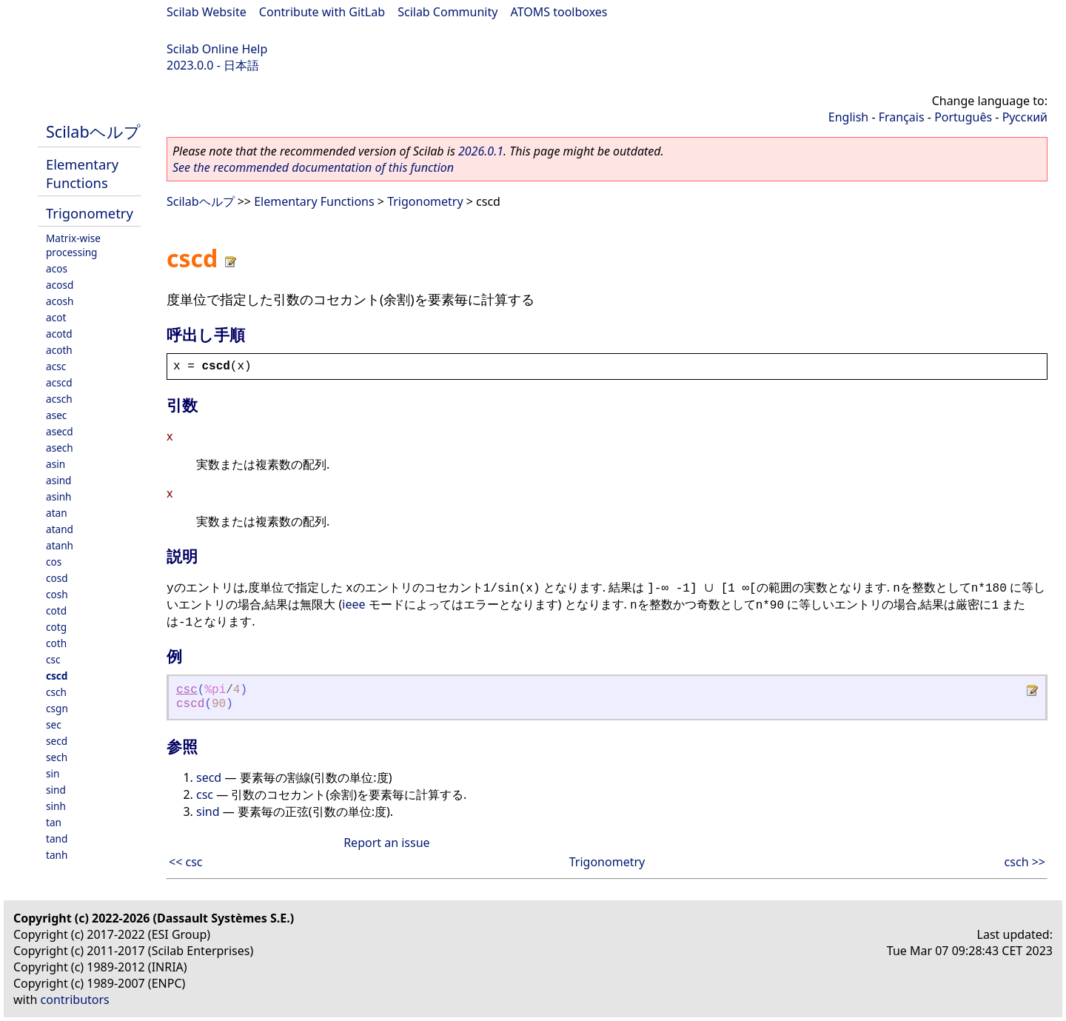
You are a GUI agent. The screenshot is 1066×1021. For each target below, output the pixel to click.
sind (56, 790)
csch (56, 692)
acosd (59, 285)
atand (59, 529)
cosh (57, 594)
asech (59, 448)
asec (56, 415)
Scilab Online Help (217, 49)
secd (56, 741)
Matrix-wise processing (73, 245)
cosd (57, 578)
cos (53, 562)
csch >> (1025, 862)
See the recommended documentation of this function (313, 167)
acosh (59, 301)
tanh (56, 855)
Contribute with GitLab (322, 12)
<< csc (186, 862)
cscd (56, 676)
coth (56, 643)
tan (53, 822)
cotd (56, 610)
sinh (56, 806)
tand (56, 838)
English (848, 117)
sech (56, 757)
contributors (75, 999)
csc (53, 659)
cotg (56, 627)
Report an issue (386, 842)
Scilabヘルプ (93, 131)
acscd (59, 382)
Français (902, 117)
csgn (57, 708)
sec (53, 724)
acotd (59, 334)
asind (58, 480)
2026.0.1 (480, 151)
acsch (59, 399)
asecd (59, 431)
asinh (58, 496)
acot (56, 317)
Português (963, 117)
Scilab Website (207, 12)
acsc (56, 366)
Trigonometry (89, 213)
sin (52, 773)
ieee (353, 604)
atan (56, 513)
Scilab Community (447, 12)
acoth (59, 350)
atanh (59, 545)
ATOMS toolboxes (559, 12)
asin (55, 464)
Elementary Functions (82, 173)
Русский (1024, 117)
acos (56, 268)
